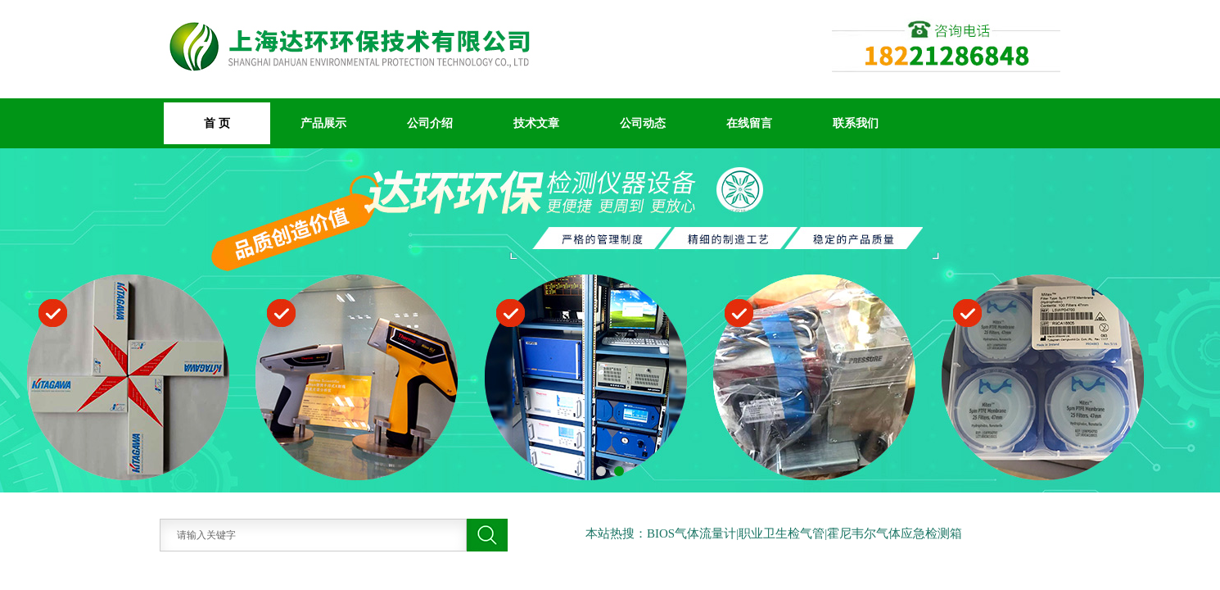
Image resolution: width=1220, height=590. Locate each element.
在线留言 (749, 122)
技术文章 (536, 122)
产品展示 (323, 122)
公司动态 (643, 122)
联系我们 (856, 122)
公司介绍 (430, 122)
